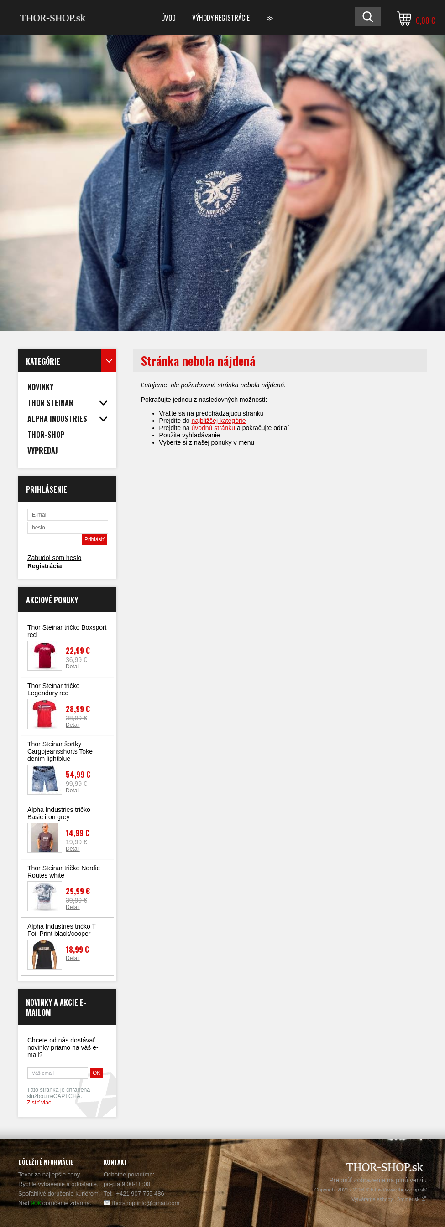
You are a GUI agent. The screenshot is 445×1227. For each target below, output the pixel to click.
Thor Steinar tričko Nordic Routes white (63, 871)
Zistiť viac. (40, 1102)
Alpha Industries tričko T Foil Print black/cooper (61, 930)
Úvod (168, 17)
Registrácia (44, 566)
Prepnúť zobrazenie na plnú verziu (378, 1180)
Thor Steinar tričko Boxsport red (67, 631)
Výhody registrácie (221, 17)
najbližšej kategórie (218, 420)
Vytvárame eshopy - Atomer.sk (389, 1199)
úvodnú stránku (213, 427)
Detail (73, 666)
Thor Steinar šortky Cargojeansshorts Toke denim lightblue (60, 751)
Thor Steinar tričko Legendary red (53, 689)
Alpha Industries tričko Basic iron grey (58, 813)
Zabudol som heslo (54, 557)
